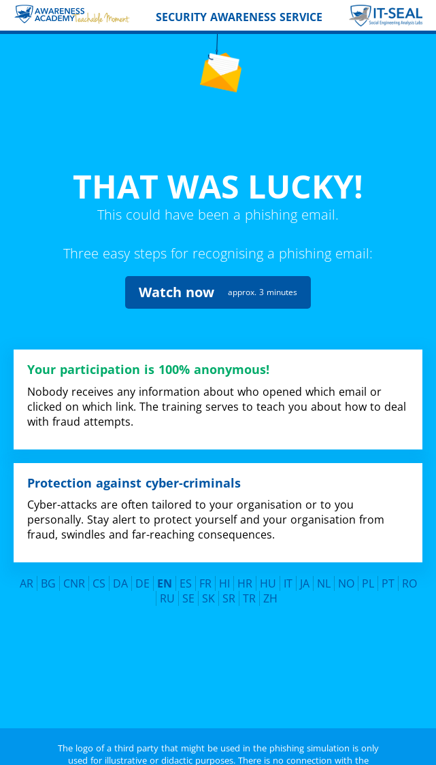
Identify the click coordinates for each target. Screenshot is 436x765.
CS (99, 565)
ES (186, 565)
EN (164, 565)
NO (346, 565)
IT (288, 565)
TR (249, 580)
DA (120, 565)
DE (142, 565)
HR (244, 565)
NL (324, 565)
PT (388, 565)
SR (228, 580)
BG (48, 565)
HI (224, 565)
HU (268, 565)
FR (205, 565)
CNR (74, 565)
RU (167, 580)
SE (188, 580)
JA (304, 565)
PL (368, 565)
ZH (270, 580)
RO (409, 565)
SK (208, 580)
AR (26, 565)
